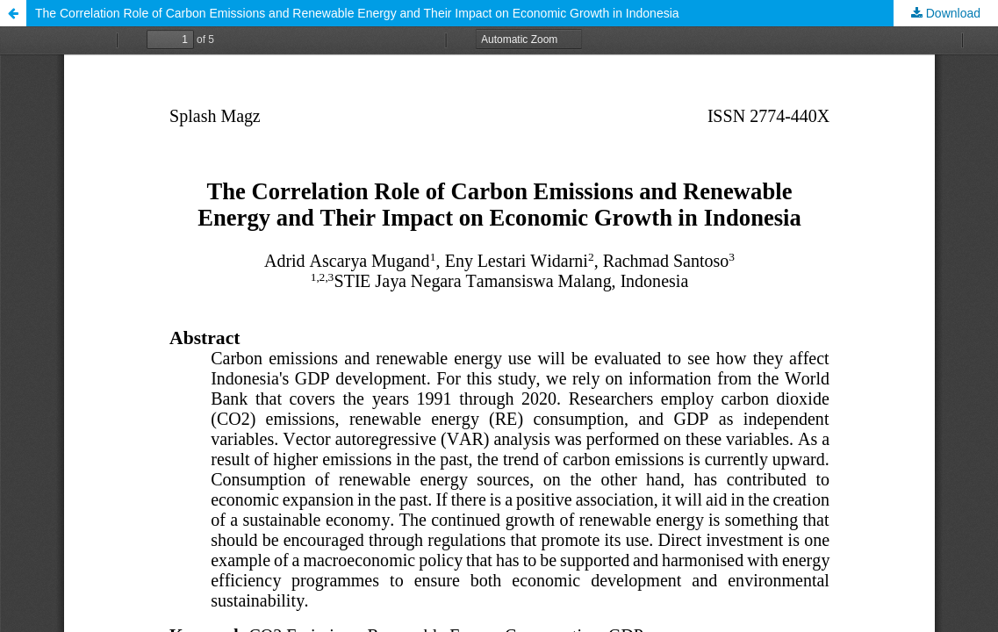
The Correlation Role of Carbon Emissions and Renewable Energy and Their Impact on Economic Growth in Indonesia (357, 13)
